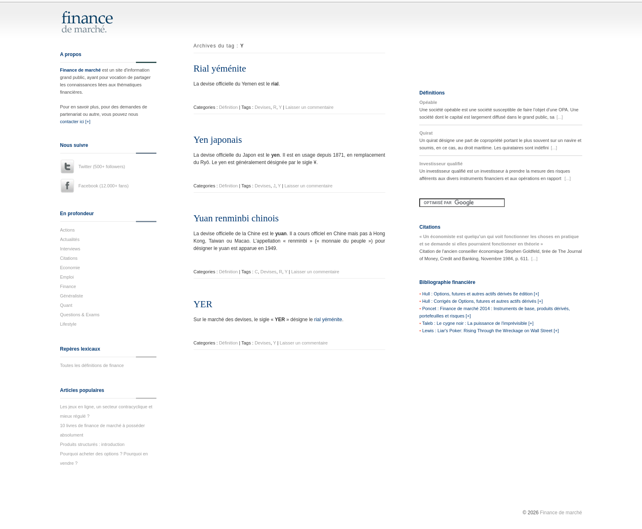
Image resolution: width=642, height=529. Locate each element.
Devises (263, 107)
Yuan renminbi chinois (236, 218)
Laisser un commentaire (309, 107)
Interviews (70, 248)
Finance (68, 286)
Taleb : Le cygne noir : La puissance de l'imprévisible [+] (477, 323)
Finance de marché (80, 70)
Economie (70, 267)
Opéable (428, 102)
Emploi (67, 277)
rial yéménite (328, 319)
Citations (69, 258)
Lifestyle (68, 324)
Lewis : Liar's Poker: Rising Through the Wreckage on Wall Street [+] (490, 330)
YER (203, 304)
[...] (559, 117)
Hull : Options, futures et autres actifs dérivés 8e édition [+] (480, 293)
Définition (228, 107)
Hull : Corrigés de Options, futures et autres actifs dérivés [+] (482, 301)
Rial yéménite (220, 68)
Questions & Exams (80, 314)
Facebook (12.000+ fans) (104, 185)
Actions (67, 229)
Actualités (70, 239)
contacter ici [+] (75, 121)
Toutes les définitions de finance (92, 365)
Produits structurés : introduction (92, 444)
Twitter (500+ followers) (102, 166)
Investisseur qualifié (441, 163)
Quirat (425, 133)
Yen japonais (218, 140)
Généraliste (71, 295)
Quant (66, 305)
